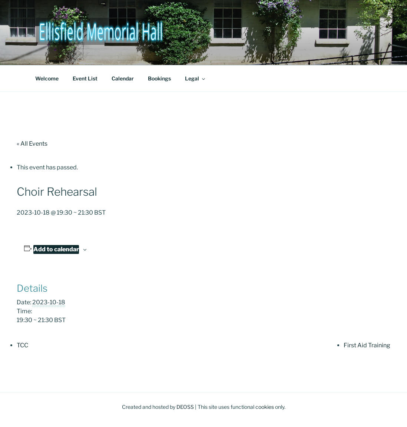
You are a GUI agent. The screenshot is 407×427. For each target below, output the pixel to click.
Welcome (47, 78)
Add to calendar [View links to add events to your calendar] (56, 249)
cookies (264, 407)
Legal (195, 78)
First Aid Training (367, 345)
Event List (85, 78)
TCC (22, 345)
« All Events (32, 143)
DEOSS (185, 407)
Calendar (123, 78)
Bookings (159, 78)
